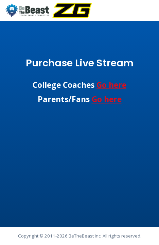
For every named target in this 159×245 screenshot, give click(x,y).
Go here (111, 84)
